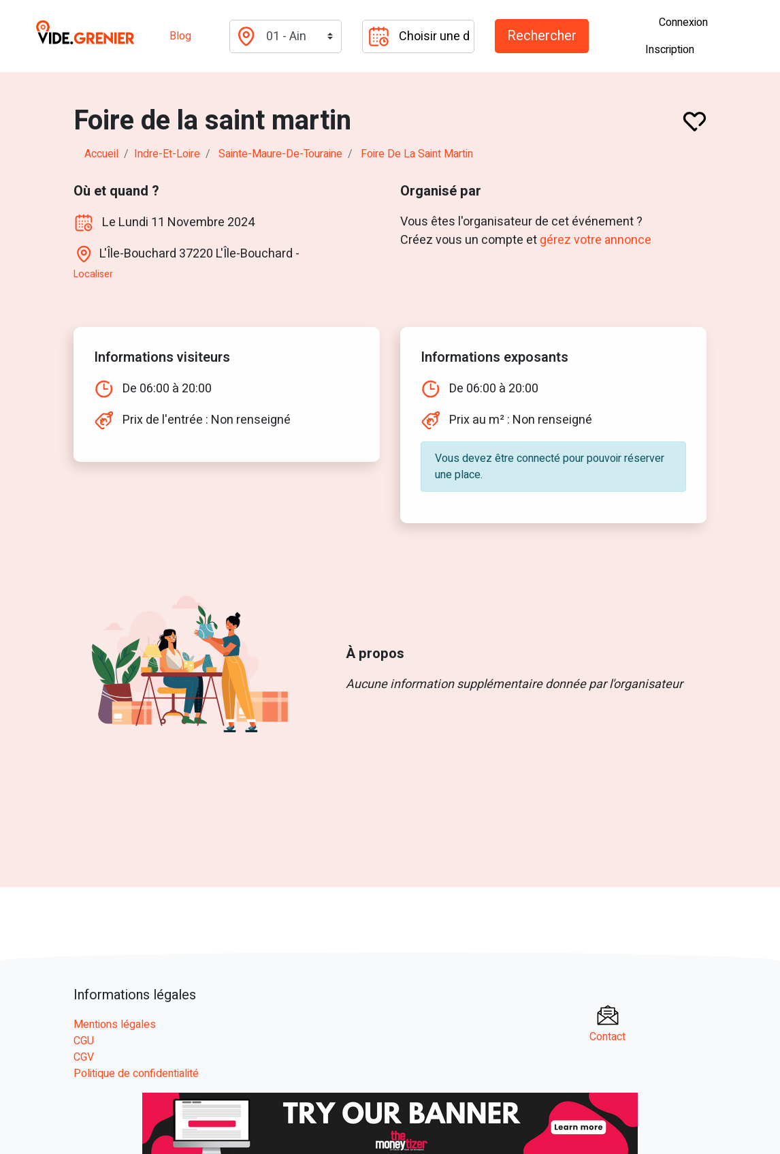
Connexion (683, 22)
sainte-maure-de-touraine (280, 154)
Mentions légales (115, 1024)
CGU (84, 1040)
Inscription (669, 50)
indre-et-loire (167, 154)
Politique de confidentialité (136, 1073)
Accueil (101, 154)
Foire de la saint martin (417, 154)
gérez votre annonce (596, 240)
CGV (84, 1056)
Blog (180, 36)
